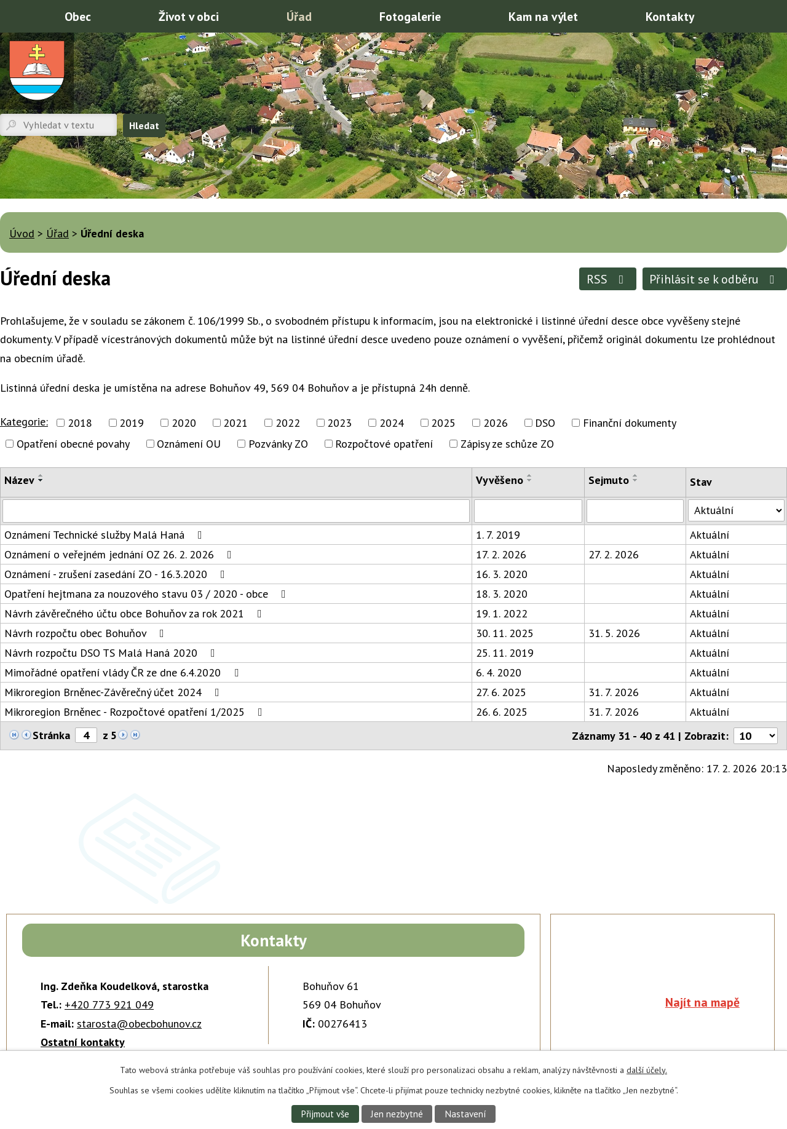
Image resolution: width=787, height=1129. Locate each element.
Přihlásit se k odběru (714, 279)
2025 (443, 423)
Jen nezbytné (397, 1113)
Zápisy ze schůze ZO (507, 444)
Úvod (15, 15)
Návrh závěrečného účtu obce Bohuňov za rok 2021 (135, 613)
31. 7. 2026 (613, 692)
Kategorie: (24, 421)
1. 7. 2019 (498, 535)
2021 (235, 423)
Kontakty (670, 16)
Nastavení (466, 1113)
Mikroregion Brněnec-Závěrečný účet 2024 (114, 692)
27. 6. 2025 (501, 692)
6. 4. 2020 (498, 672)
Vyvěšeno (499, 480)
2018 (80, 423)
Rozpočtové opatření (384, 444)
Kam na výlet (543, 16)
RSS (608, 279)
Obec (78, 16)
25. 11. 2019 (505, 653)
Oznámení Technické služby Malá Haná (105, 535)
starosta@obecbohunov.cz (139, 1023)
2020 (184, 423)
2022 (287, 423)
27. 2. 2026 (613, 554)
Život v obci (189, 16)
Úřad (299, 16)
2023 (339, 423)
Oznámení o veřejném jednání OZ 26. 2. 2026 (120, 554)
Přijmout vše (324, 1113)
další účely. (647, 1070)
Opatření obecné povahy (73, 444)
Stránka (51, 735)
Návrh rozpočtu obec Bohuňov (86, 633)
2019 (131, 423)
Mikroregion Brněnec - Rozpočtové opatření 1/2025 (135, 712)
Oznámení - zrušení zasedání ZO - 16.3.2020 (117, 574)
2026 (495, 423)
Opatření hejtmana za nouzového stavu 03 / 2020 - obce (147, 594)
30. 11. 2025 (505, 633)
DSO (545, 423)
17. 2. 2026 (501, 554)
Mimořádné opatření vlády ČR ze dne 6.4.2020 (123, 672)
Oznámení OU (189, 444)
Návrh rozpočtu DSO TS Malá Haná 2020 (112, 653)
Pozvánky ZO (278, 444)
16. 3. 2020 (502, 574)
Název (19, 480)
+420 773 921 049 (109, 1004)
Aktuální (709, 535)
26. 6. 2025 (502, 712)
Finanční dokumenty (629, 423)
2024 (391, 423)
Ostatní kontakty (83, 1042)
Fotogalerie (410, 16)
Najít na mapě (702, 1002)
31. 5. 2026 (614, 633)
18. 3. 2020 (502, 594)
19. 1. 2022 (502, 613)
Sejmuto (608, 480)
